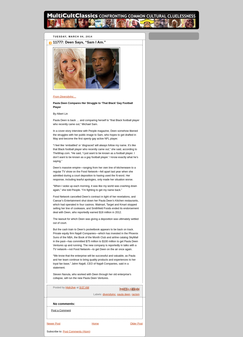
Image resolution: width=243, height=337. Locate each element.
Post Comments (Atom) (76, 331)
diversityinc (109, 294)
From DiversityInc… (64, 96)
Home (95, 323)
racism (136, 294)
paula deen (123, 294)
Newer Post (53, 323)
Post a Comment (61, 310)
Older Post (136, 323)
